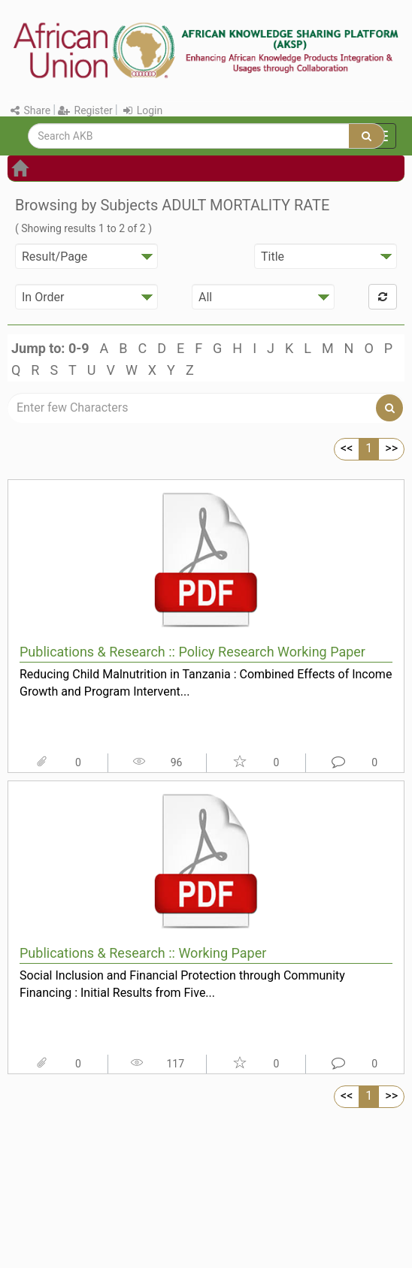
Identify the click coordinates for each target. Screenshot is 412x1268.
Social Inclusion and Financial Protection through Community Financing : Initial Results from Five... (182, 984)
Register (85, 110)
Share (30, 110)
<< (347, 448)
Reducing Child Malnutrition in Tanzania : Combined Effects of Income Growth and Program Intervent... (206, 683)
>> (391, 448)
